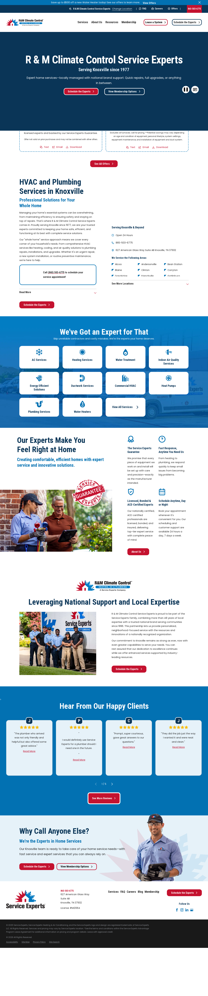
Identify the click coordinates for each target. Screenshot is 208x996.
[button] (195, 89)
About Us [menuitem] (96, 22)
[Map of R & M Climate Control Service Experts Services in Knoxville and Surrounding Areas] (150, 199)
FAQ (142, 8)
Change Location (122, 8)
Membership (152, 891)
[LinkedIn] (186, 910)
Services (113, 891)
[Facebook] (177, 910)
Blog (140, 891)
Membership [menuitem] (129, 22)
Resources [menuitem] (111, 22)
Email (59, 147)
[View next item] (112, 784)
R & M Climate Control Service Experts (91, 8)
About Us (138, 551)
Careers (157, 8)
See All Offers (104, 163)
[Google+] (191, 910)
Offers (173, 8)
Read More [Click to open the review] (29, 751)
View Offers (149, 2)
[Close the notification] (199, 2)
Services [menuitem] (83, 22)
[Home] (25, 22)
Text (46, 147)
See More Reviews (104, 798)
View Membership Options (124, 91)
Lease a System (155, 22)
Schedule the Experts (187, 22)
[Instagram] (182, 910)
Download (76, 147)
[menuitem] (12, 942)
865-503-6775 (194, 8)
